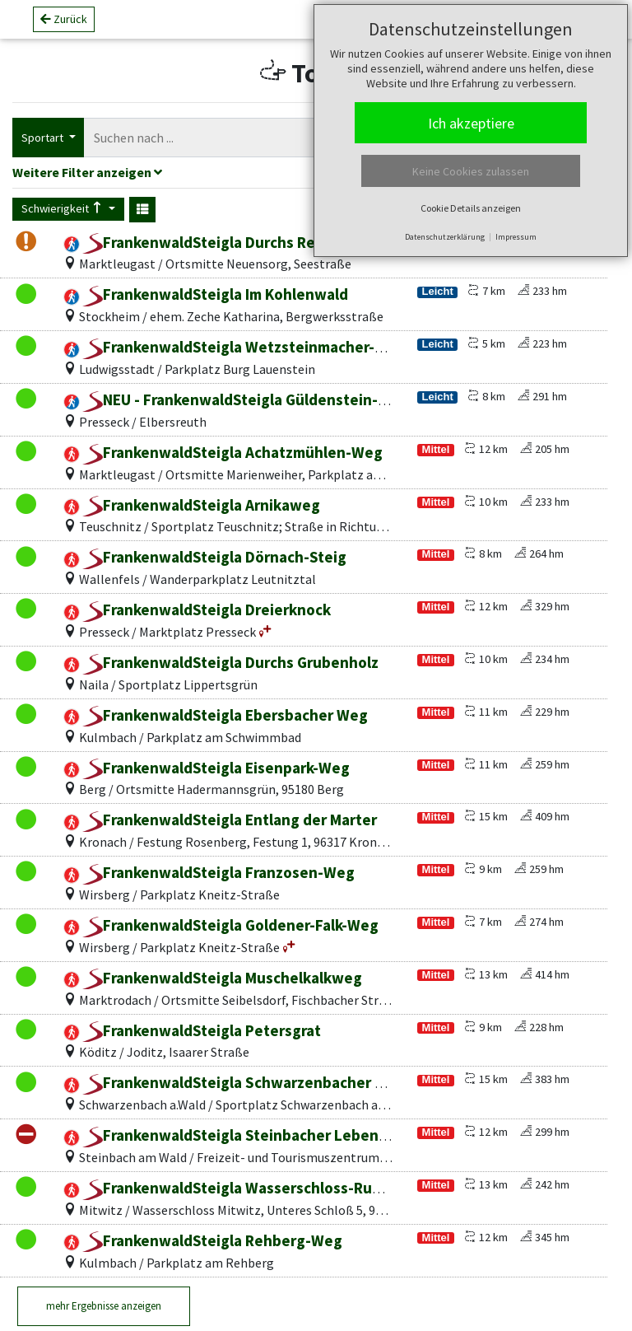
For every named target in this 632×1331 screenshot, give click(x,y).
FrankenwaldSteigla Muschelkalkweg (222, 978)
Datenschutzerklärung (445, 236)
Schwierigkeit (63, 208)
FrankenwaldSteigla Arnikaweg (201, 505)
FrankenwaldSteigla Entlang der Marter (229, 819)
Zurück (63, 25)
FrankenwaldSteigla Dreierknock (206, 609)
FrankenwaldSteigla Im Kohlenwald (215, 294)
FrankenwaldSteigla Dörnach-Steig (214, 557)
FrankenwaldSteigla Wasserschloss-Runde (240, 1188)
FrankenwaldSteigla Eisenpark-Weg (216, 768)
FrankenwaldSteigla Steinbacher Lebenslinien (253, 1135)
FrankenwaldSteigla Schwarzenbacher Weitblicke (265, 1082)
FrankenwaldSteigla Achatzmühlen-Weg (232, 452)
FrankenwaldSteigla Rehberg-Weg (212, 1240)
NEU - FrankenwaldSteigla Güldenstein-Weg (245, 399)
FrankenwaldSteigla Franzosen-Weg (218, 872)
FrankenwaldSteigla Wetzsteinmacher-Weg (244, 347)
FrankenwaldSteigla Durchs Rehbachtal (229, 242)
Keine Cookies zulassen (470, 171)
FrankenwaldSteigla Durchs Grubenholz (230, 662)
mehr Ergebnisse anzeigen (103, 1306)
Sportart (43, 137)
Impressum (516, 236)
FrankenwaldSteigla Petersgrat (201, 1030)
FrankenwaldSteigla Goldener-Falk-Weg (230, 925)
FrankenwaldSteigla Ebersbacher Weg (225, 715)
